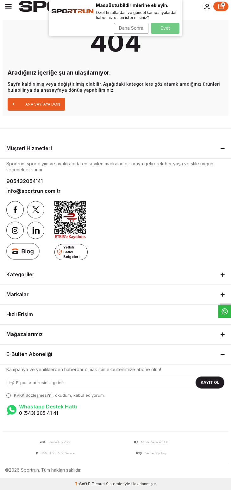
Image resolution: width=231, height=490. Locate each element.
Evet (165, 28)
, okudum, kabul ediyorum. (55, 395)
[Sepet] (220, 6)
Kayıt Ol (210, 382)
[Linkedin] (35, 230)
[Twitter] (35, 209)
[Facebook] (15, 209)
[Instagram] (15, 230)
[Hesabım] (207, 6)
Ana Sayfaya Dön (36, 104)
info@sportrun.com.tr (33, 191)
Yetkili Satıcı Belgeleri (68, 252)
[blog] (23, 251)
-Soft (81, 483)
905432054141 (24, 181)
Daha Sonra (131, 28)
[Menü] (8, 6)
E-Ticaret (96, 483)
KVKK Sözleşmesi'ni (33, 395)
